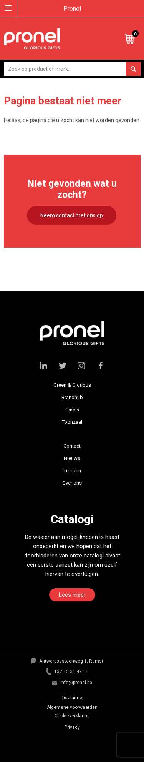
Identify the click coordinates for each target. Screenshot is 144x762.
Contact (72, 446)
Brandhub (72, 397)
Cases (72, 410)
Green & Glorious (72, 385)
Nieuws (72, 458)
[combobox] (72, 69)
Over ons (72, 483)
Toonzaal (72, 422)
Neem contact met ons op (71, 215)
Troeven (72, 470)
